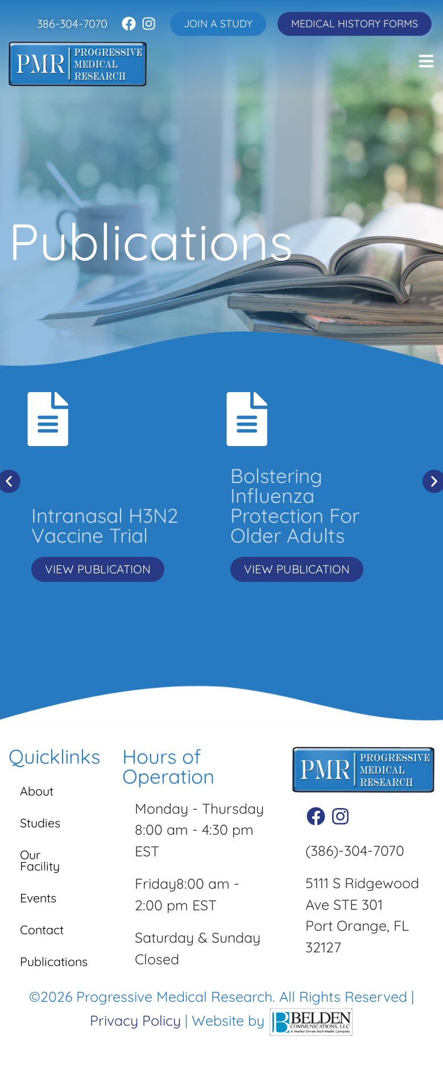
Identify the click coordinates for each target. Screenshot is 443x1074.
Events (41, 900)
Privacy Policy (135, 1023)
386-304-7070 (72, 23)
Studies (43, 825)
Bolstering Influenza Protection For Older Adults (294, 505)
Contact (45, 932)
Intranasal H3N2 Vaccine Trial (104, 525)
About (39, 793)
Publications (57, 964)
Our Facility (42, 862)
